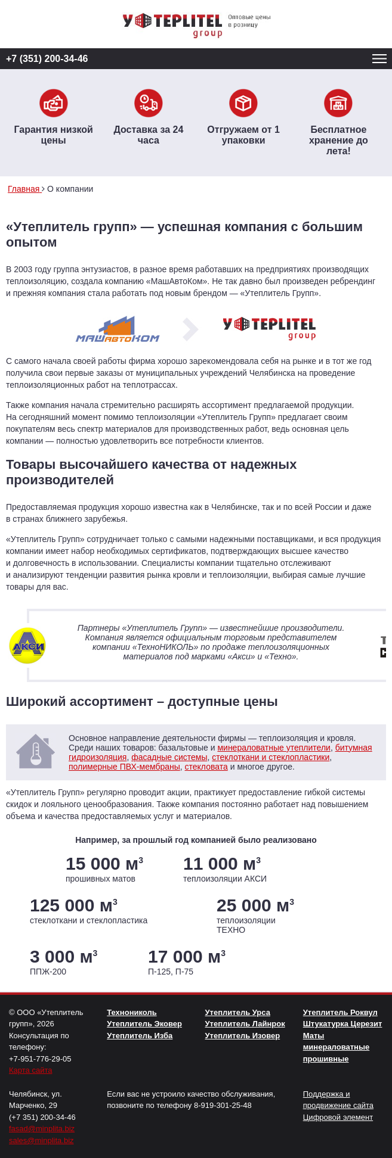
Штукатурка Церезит (342, 1023)
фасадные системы (169, 757)
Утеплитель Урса (237, 1012)
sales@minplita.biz (41, 1140)
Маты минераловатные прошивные (336, 1047)
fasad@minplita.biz (42, 1128)
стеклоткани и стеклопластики (270, 757)
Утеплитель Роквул (340, 1012)
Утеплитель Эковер (144, 1023)
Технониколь (131, 1012)
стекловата (206, 766)
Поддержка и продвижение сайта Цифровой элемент (338, 1105)
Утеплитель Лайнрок (245, 1023)
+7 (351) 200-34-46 (47, 59)
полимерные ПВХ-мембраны (124, 766)
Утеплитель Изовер (242, 1035)
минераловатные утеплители (273, 747)
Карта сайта (30, 1070)
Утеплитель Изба (139, 1035)
